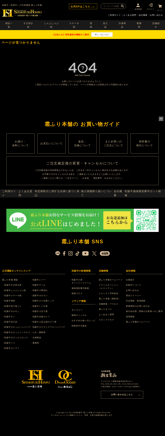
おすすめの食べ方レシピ (84, 334)
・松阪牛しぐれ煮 (42, 320)
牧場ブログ (77, 307)
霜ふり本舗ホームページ (111, 294)
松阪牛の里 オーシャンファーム (82, 295)
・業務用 (38, 357)
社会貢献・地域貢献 (136, 315)
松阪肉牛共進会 (80, 340)
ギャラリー (77, 324)
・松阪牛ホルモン (12, 325)
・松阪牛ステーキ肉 (13, 309)
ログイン (148, 9)
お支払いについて (51, 148)
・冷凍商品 (39, 351)
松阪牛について (133, 299)
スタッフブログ (107, 333)
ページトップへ (161, 117)
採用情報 (130, 330)
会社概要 (143, 13)
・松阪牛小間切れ (42, 304)
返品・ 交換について (82, 148)
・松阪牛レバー (41, 294)
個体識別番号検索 (81, 302)
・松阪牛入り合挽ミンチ (46, 315)
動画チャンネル (80, 329)
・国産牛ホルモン (42, 309)
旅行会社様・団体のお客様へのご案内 (144, 325)
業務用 (139, 24)
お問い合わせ (156, 13)
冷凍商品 (122, 24)
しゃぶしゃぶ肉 (51, 24)
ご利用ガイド (114, 13)
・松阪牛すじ (10, 330)
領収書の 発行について (144, 148)
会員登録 (136, 9)
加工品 (105, 24)
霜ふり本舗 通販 (12, 294)
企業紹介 (130, 294)
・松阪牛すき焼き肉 (13, 299)
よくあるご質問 (107, 328)
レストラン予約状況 (109, 307)
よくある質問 (129, 13)
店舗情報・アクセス (109, 318)
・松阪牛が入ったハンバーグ (18, 341)
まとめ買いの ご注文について (113, 148)
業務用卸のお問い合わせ (138, 320)
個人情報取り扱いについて (97, 205)
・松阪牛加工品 (11, 336)
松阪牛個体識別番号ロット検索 (144, 205)
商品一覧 (9, 24)
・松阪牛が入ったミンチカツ (18, 346)
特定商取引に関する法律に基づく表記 (59, 205)
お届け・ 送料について (20, 148)
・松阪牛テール (41, 299)
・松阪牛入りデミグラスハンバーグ (51, 341)
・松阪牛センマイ (12, 362)
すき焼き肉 (28, 24)
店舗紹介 (156, 24)
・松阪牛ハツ (10, 357)
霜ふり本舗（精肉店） (110, 313)
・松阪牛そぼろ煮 (42, 325)
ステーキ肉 (74, 24)
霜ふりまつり (105, 323)
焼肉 (91, 24)
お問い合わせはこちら (122, 408)
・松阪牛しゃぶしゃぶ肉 (16, 304)
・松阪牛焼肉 (10, 315)
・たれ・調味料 (41, 346)
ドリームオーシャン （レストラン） (109, 300)
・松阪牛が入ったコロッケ (17, 351)
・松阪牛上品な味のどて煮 (47, 336)
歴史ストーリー (133, 309)
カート (160, 9)
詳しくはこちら (102, 33)
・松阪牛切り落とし (13, 320)
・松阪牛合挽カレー (43, 330)
